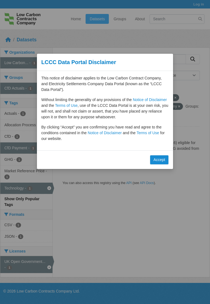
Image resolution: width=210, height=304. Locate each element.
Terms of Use (66, 105)
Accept (159, 159)
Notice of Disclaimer (150, 99)
